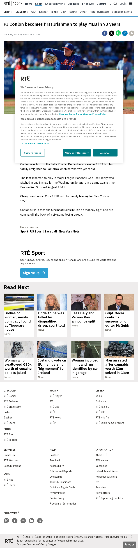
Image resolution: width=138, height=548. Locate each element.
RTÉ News (55, 417)
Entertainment (55, 3)
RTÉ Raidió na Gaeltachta (110, 423)
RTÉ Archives (11, 401)
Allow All (105, 152)
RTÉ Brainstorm (12, 406)
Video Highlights (122, 11)
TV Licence (102, 460)
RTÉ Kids (8, 479)
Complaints (56, 476)
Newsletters (103, 492)
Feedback (55, 460)
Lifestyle (88, 3)
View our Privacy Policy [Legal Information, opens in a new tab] (94, 113)
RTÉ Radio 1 (102, 406)
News (28, 3)
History (8, 412)
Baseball (51, 231)
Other (83, 11)
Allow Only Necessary (77, 152)
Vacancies (101, 466)
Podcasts (101, 401)
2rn (97, 482)
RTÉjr (53, 423)
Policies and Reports (61, 471)
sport (7, 11)
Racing (73, 11)
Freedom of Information (63, 503)
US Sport (20, 11)
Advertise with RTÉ (106, 476)
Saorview (101, 487)
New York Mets (69, 231)
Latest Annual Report (107, 471)
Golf (63, 11)
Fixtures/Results (99, 11)
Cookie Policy (57, 498)
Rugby (54, 11)
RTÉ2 (53, 412)
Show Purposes (32, 152)
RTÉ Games (10, 396)
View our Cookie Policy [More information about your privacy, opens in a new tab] (70, 113)
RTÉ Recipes (10, 439)
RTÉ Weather (11, 460)
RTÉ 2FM (100, 412)
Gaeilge (8, 417)
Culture (102, 3)
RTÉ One (54, 406)
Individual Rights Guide (62, 487)
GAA (33, 11)
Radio (99, 396)
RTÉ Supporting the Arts (109, 498)
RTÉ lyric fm (102, 417)
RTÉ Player (56, 396)
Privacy (130, 544)
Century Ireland (12, 466)
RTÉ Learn (9, 423)
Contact (54, 455)
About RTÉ (101, 455)
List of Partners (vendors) (34, 143)
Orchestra (9, 455)
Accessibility (57, 466)
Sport (38, 3)
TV (51, 401)
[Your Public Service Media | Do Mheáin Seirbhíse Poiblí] (9, 540)
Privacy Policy (57, 492)
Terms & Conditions (60, 482)
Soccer (43, 11)
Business (73, 3)
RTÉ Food (9, 434)
